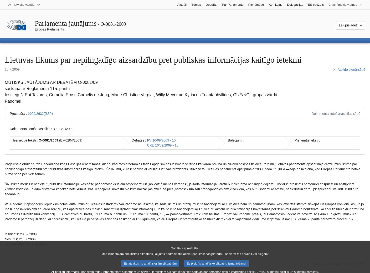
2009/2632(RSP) (40, 114)
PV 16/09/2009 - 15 (161, 140)
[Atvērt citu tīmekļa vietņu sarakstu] (345, 5)
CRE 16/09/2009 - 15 (163, 145)
